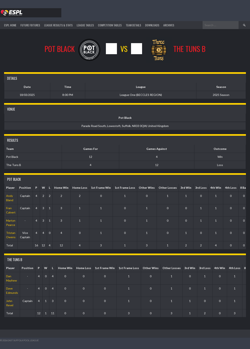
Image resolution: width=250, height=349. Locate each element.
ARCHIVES (168, 25)
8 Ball (244, 187)
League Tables (85, 25)
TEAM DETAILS (133, 25)
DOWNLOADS (152, 25)
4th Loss (231, 187)
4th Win (215, 187)
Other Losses (168, 187)
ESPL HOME (10, 25)
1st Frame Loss (125, 187)
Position (25, 187)
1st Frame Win (101, 187)
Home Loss (79, 187)
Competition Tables (110, 25)
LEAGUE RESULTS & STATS (58, 25)
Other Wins (147, 187)
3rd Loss (201, 187)
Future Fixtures (30, 25)
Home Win (61, 187)
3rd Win (185, 187)
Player (10, 187)
